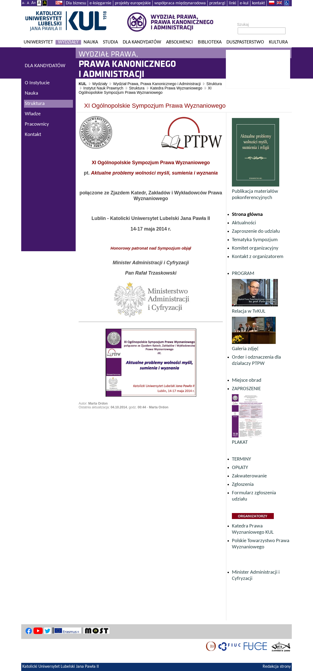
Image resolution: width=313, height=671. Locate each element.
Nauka (91, 42)
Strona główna (247, 214)
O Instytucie (37, 83)
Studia (110, 42)
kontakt (258, 3)
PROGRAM (243, 273)
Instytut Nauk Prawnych (103, 88)
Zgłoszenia (243, 484)
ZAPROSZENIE (246, 389)
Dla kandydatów (142, 42)
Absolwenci (179, 42)
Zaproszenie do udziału (256, 231)
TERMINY (241, 459)
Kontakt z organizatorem (257, 256)
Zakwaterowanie (249, 476)
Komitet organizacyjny (255, 248)
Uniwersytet (38, 42)
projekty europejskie (133, 3)
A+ (33, 3)
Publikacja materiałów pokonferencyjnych (255, 191)
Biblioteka (210, 42)
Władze (33, 114)
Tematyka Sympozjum (255, 240)
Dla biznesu (76, 3)
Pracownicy (37, 124)
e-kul (244, 3)
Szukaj (243, 24)
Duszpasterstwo (245, 42)
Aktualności (244, 223)
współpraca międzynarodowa (180, 3)
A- (23, 3)
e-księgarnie (100, 3)
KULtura (278, 42)
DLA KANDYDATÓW (45, 66)
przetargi (217, 3)
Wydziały (68, 42)
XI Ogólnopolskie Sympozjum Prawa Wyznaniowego (145, 90)
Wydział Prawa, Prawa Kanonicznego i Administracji (157, 84)
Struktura (214, 84)
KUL (83, 84)
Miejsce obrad (246, 380)
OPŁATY (240, 467)
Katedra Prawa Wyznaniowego (176, 88)
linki (232, 3)
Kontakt (33, 134)
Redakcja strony (277, 666)
